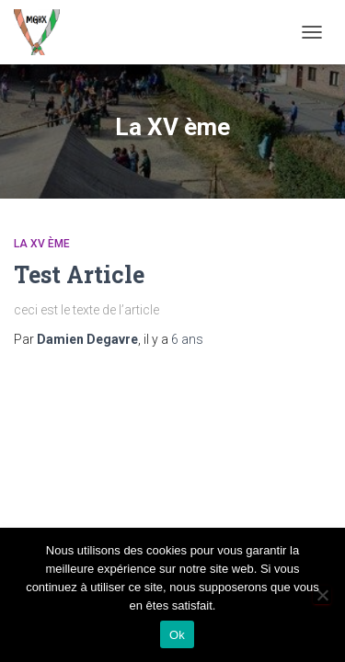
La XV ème (42, 243)
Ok (177, 635)
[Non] (322, 595)
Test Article (79, 274)
